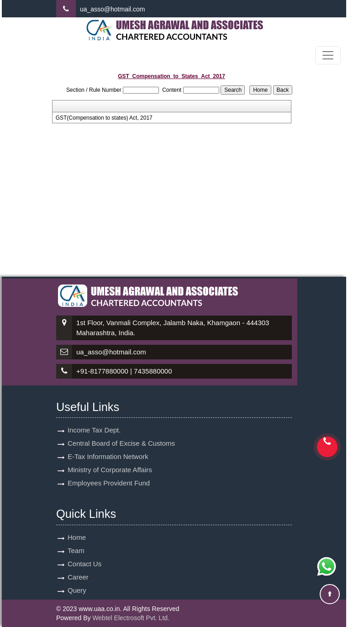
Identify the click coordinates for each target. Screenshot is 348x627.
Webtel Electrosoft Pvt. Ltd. (130, 618)
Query (77, 580)
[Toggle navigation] (328, 55)
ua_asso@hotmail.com (112, 9)
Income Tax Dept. (94, 419)
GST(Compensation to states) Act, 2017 (104, 118)
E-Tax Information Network (108, 446)
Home (77, 527)
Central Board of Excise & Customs (121, 433)
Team (76, 540)
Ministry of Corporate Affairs (110, 459)
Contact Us (84, 553)
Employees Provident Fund (109, 472)
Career (78, 566)
